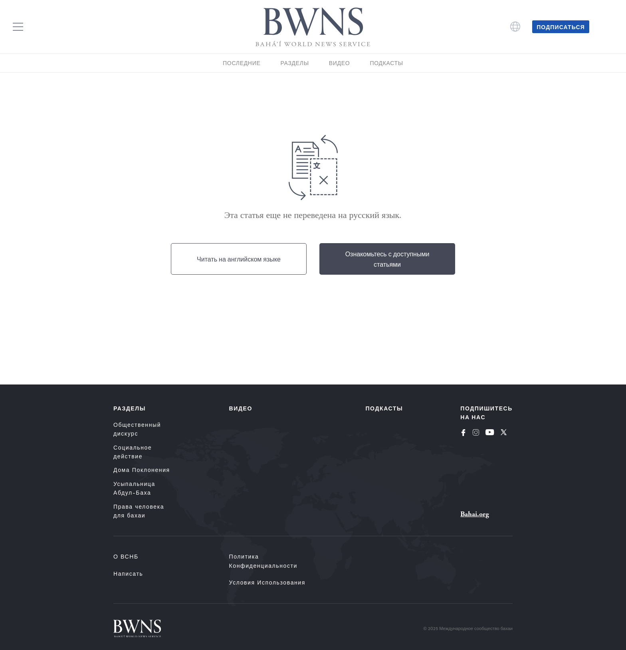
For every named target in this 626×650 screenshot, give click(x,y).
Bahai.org (474, 514)
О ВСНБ (126, 556)
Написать (128, 573)
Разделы (294, 63)
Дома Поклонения (141, 470)
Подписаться (561, 27)
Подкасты (386, 63)
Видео (339, 63)
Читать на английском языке (239, 259)
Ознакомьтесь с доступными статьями (387, 259)
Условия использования (267, 582)
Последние (241, 63)
